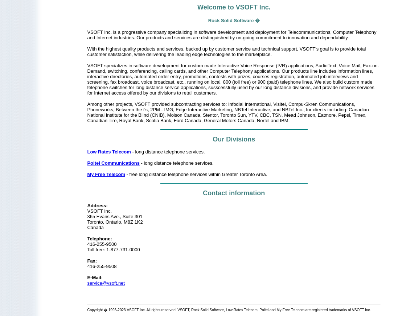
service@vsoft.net (106, 283)
